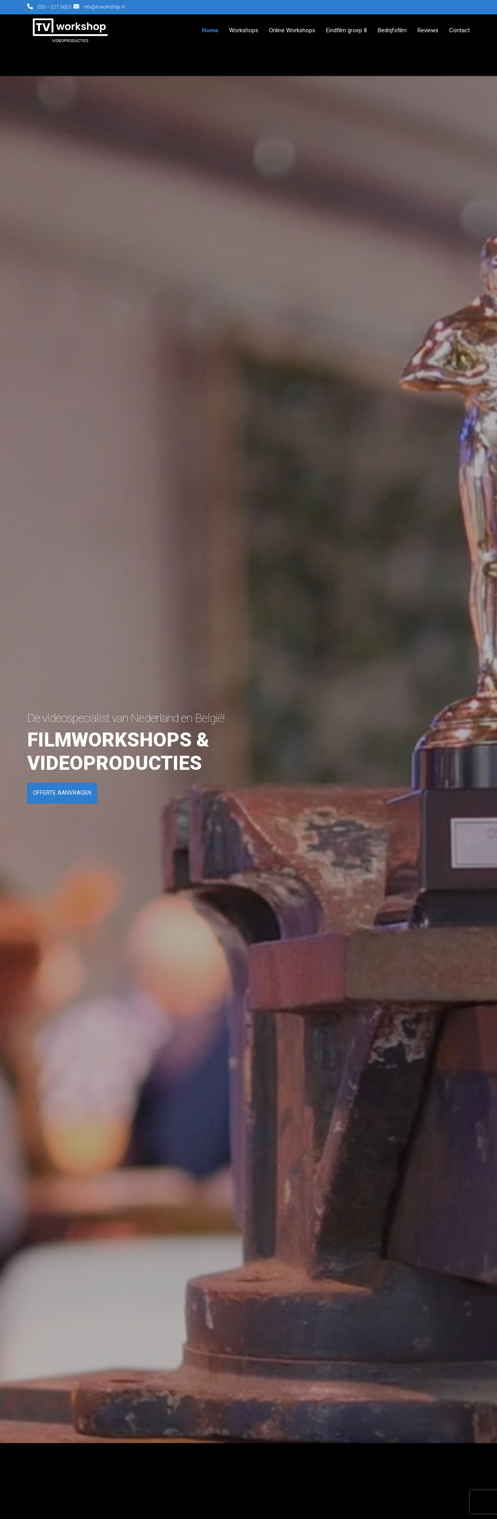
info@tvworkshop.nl (104, 7)
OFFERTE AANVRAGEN (62, 792)
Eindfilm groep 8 (346, 30)
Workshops (243, 30)
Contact (459, 30)
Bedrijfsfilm (392, 30)
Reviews (427, 30)
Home (210, 30)
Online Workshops (292, 30)
